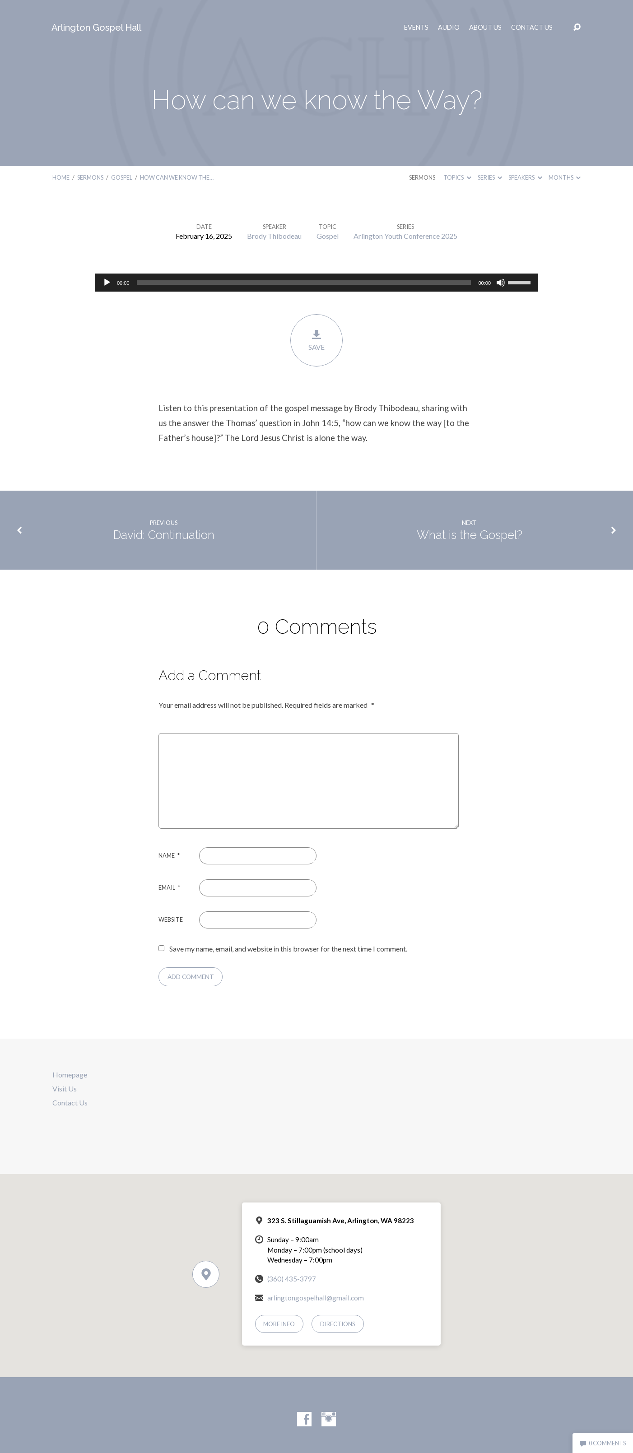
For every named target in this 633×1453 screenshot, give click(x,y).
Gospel (121, 177)
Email (169, 887)
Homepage (69, 1074)
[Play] (107, 282)
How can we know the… (177, 177)
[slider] (304, 282)
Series (490, 177)
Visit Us (64, 1088)
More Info (279, 1324)
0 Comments (603, 1443)
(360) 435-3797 (291, 1279)
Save (316, 340)
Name (169, 855)
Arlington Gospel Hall (96, 27)
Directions (337, 1324)
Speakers (525, 177)
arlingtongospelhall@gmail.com (315, 1298)
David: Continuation (163, 535)
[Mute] (500, 282)
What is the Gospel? (469, 535)
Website (170, 919)
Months (565, 177)
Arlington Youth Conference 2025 (405, 236)
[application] (316, 283)
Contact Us (532, 27)
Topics (457, 177)
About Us (485, 27)
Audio (449, 27)
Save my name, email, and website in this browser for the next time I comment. (288, 948)
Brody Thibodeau (274, 236)
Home (61, 177)
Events (416, 27)
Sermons (90, 177)
